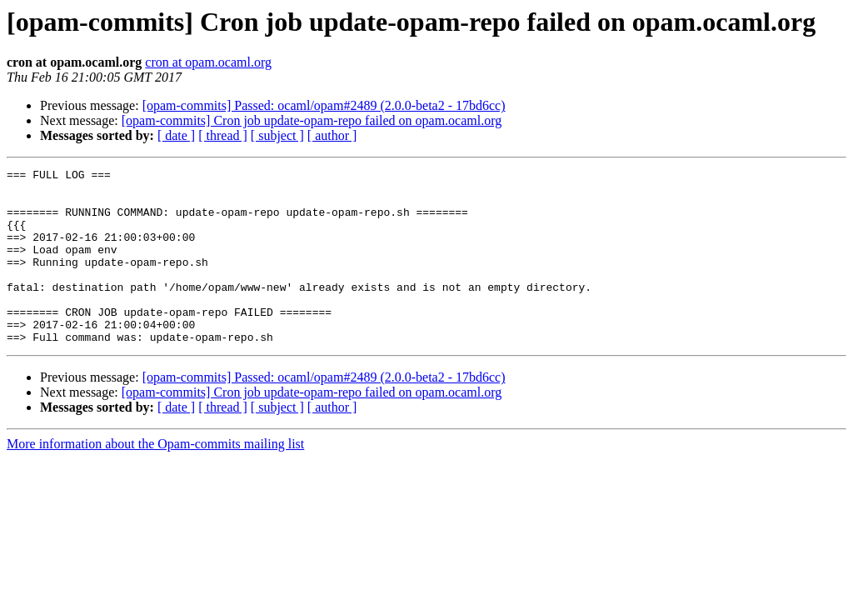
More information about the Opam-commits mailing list (155, 479)
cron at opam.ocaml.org (208, 62)
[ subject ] (277, 135)
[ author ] (332, 135)
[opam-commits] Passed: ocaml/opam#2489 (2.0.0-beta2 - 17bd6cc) (324, 105)
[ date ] (176, 135)
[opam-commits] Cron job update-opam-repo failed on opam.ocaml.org (311, 120)
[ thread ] (222, 135)
